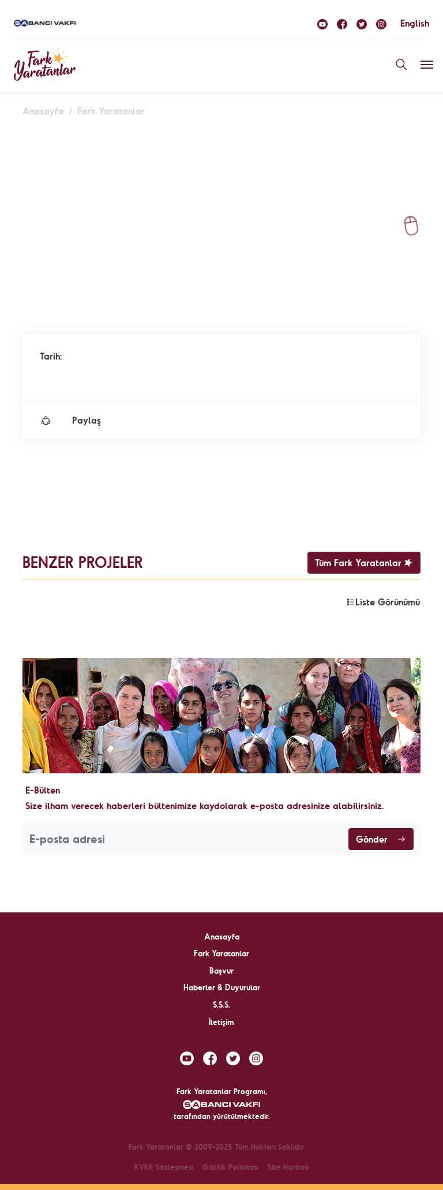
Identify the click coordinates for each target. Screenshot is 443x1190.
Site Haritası (288, 1167)
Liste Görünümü (383, 602)
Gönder (381, 839)
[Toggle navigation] (427, 64)
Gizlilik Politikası (230, 1167)
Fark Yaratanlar (111, 111)
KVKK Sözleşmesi (163, 1167)
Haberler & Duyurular (221, 987)
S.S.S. (221, 1005)
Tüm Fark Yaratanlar (364, 562)
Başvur (221, 971)
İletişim (221, 1022)
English (414, 23)
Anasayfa (43, 111)
